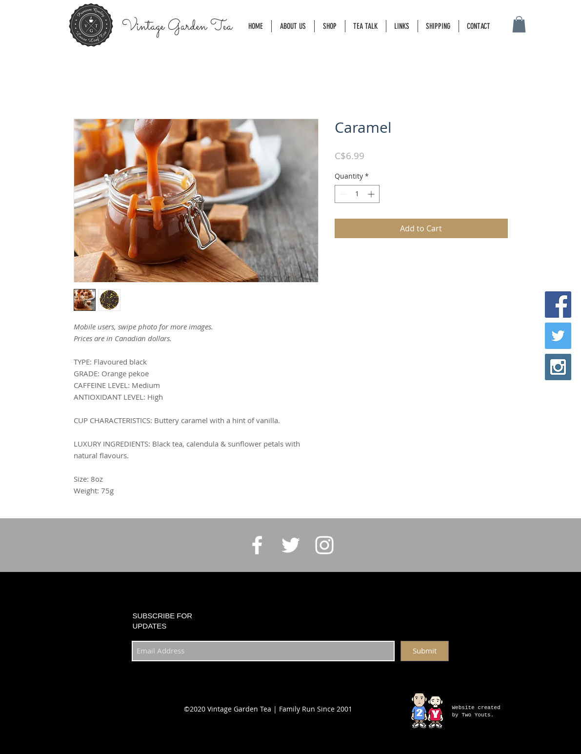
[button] (519, 24)
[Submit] (425, 651)
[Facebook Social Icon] (558, 304)
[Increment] (372, 194)
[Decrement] (342, 194)
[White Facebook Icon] (257, 545)
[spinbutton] (357, 194)
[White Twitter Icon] (291, 545)
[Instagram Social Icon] (558, 367)
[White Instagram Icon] (324, 545)
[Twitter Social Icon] (558, 336)
